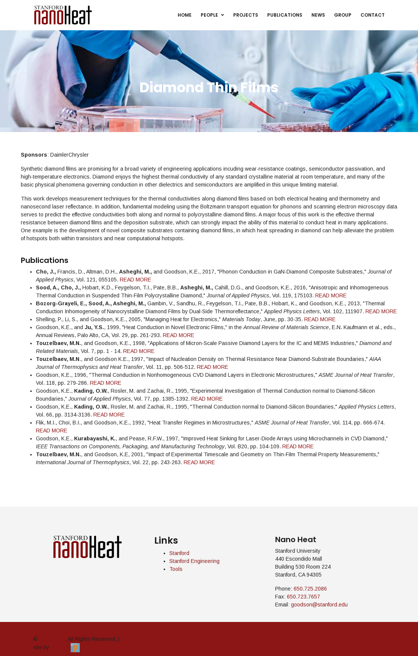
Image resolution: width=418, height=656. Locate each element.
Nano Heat (52, 639)
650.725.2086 (310, 589)
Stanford (179, 553)
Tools (176, 569)
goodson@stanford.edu (319, 605)
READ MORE (135, 280)
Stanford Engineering (194, 561)
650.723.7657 (303, 597)
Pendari (65, 647)
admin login (134, 639)
